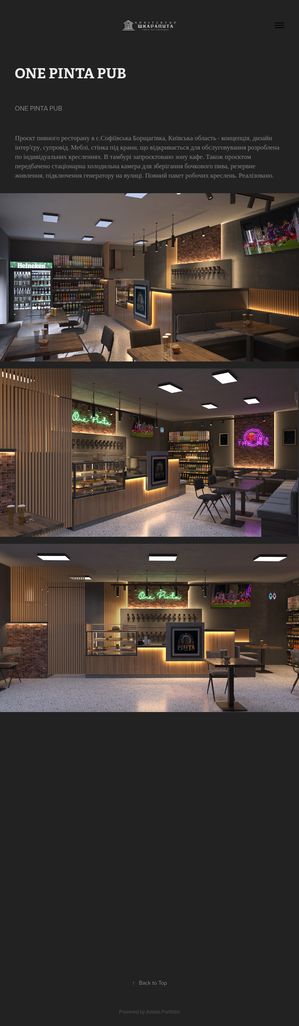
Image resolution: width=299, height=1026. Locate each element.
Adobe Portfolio (163, 1011)
